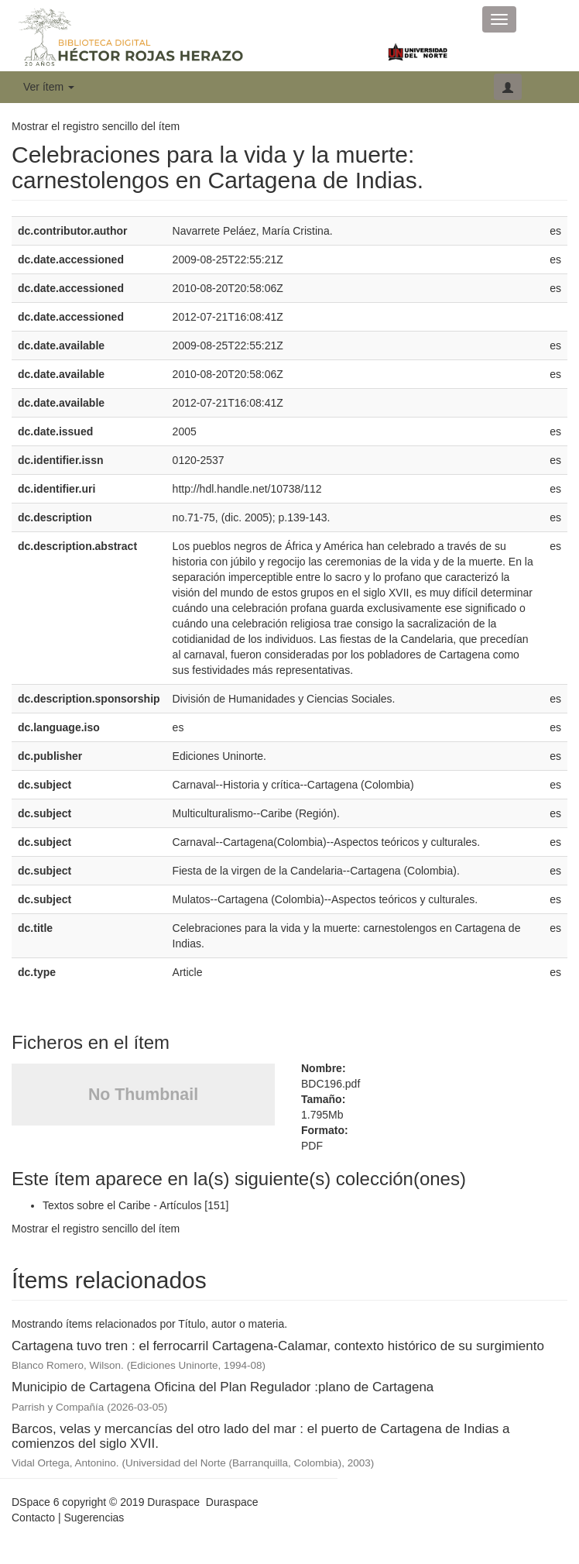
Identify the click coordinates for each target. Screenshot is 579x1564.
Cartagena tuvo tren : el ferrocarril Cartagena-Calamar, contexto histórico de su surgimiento (278, 1346)
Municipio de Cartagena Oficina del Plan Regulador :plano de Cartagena (222, 1387)
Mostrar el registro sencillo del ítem (96, 126)
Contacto (33, 1517)
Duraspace (232, 1502)
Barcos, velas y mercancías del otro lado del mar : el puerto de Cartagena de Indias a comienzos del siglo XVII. (261, 1436)
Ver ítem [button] (48, 87)
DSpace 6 (35, 1502)
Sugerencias (93, 1517)
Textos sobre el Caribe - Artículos (122, 1205)
